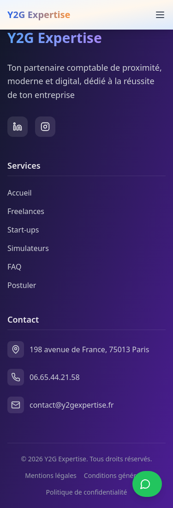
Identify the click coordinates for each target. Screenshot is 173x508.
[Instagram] (45, 126)
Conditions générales (116, 475)
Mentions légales (51, 475)
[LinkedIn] (17, 126)
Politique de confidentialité (86, 492)
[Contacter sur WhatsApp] (147, 484)
